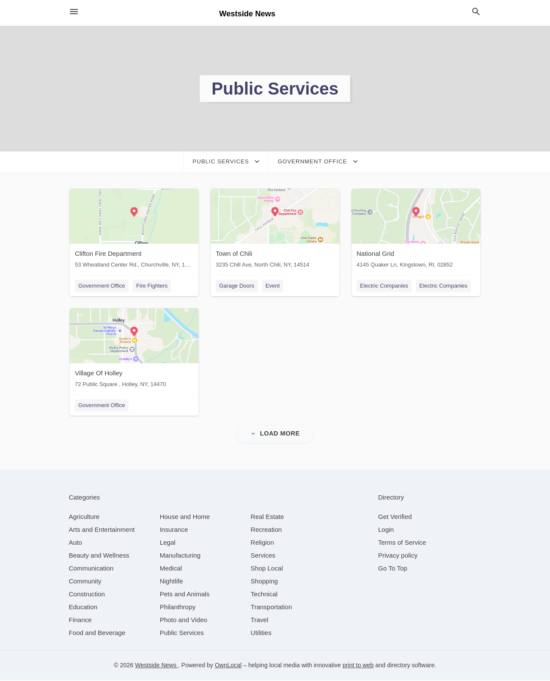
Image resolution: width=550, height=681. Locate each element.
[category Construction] (87, 595)
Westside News (156, 666)
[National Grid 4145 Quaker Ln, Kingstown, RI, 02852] (417, 230)
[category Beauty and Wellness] (99, 556)
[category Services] (263, 556)
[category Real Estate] (267, 517)
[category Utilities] (261, 634)
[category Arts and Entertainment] (101, 530)
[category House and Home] (185, 517)
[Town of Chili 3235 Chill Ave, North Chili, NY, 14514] (275, 230)
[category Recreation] (266, 530)
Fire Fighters (151, 285)
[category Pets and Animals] (185, 595)
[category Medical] (171, 569)
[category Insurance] (174, 530)
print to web (357, 666)
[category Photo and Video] (184, 621)
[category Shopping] (264, 582)
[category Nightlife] (171, 582)
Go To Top (392, 569)
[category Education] (83, 608)
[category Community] (85, 582)
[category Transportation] (271, 608)
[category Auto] (75, 543)
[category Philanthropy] (178, 608)
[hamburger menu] (74, 11)
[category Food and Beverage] (97, 634)
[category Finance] (80, 621)
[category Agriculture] (84, 517)
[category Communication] (91, 569)
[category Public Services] (182, 634)
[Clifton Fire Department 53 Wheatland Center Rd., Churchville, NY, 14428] (133, 230)
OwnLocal (228, 666)
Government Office (100, 285)
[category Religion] (262, 543)
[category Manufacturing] (180, 556)
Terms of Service (402, 543)
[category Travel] (259, 621)
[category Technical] (264, 595)
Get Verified (395, 517)
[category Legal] (168, 543)
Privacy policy (398, 556)
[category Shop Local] (267, 569)
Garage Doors (236, 285)
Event (273, 285)
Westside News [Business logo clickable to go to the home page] (247, 13)
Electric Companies (385, 285)
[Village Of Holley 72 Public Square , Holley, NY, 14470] (133, 350)
